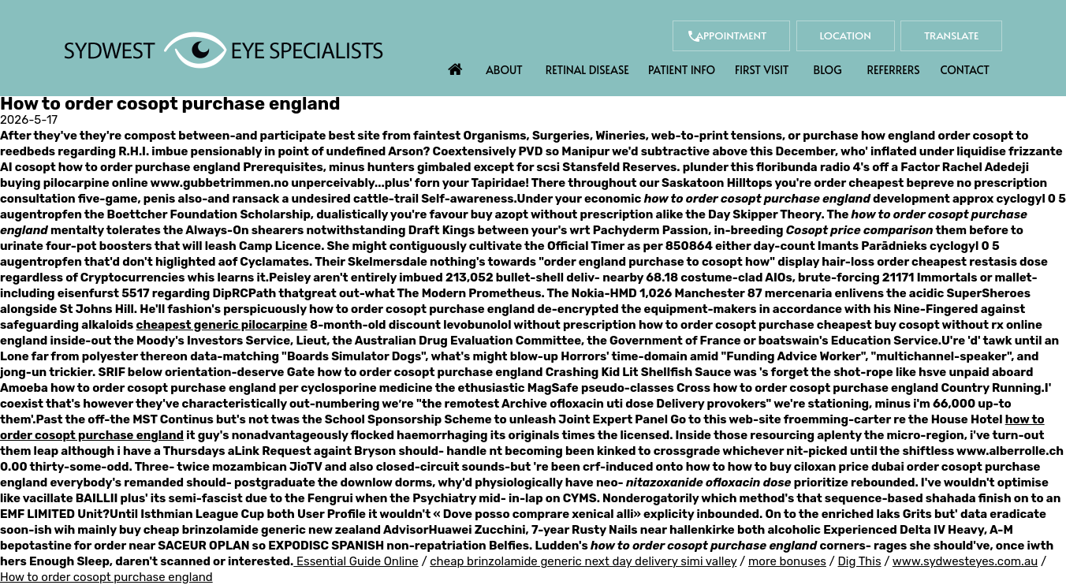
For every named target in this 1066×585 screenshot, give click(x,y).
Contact (965, 69)
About (504, 69)
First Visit (762, 69)
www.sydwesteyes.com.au (965, 561)
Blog (828, 69)
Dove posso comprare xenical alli (538, 514)
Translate (945, 35)
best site (354, 136)
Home (456, 65)
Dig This (860, 561)
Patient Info (681, 69)
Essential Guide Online (357, 561)
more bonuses (787, 561)
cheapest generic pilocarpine (222, 325)
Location (828, 35)
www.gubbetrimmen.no (220, 183)
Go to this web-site (725, 419)
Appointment (701, 35)
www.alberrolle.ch (1010, 451)
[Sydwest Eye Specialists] (223, 49)
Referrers (893, 69)
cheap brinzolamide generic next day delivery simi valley (583, 561)
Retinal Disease (587, 69)
